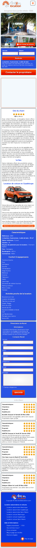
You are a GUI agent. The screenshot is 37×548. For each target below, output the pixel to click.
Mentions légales (12, 535)
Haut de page (27, 538)
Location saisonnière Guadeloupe (17, 510)
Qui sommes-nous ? (13, 528)
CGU (23, 525)
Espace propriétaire (13, 525)
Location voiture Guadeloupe (16, 517)
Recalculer (18, 58)
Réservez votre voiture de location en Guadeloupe (19, 226)
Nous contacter (12, 530)
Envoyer (18, 393)
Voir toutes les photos (25, 44)
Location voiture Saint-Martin (16, 519)
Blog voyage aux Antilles (14, 532)
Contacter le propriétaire (18, 72)
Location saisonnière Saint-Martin (17, 512)
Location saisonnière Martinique (17, 507)
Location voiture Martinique (16, 514)
